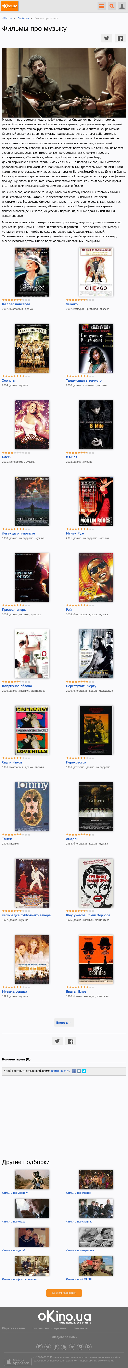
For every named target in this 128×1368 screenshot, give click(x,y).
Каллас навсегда (16, 304)
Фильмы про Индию (78, 1193)
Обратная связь (13, 1328)
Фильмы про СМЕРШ (79, 1279)
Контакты (81, 1328)
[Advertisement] (64, 1117)
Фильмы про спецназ (79, 1221)
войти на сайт (60, 1070)
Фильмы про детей (14, 1250)
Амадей (72, 839)
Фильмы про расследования (19, 1279)
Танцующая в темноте (84, 381)
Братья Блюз (76, 992)
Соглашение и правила (50, 1328)
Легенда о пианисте (18, 534)
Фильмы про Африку (15, 1193)
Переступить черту (81, 686)
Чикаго (72, 304)
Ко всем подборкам (64, 1293)
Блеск (6, 457)
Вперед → (64, 1022)
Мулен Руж (75, 534)
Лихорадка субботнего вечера (26, 915)
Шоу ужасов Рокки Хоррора (88, 915)
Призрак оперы (14, 610)
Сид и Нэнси (12, 763)
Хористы (8, 381)
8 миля (71, 457)
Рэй (69, 610)
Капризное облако (17, 686)
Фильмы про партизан (80, 1250)
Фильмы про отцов (13, 1221)
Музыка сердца (14, 992)
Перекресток (76, 763)
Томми (7, 839)
